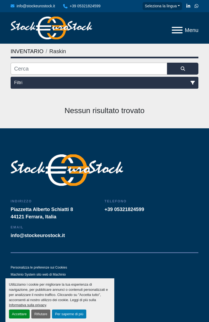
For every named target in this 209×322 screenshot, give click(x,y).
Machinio (59, 274)
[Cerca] (89, 69)
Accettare (19, 314)
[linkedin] (188, 6)
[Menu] (177, 30)
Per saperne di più (69, 314)
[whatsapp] (196, 6)
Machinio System (23, 274)
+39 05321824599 (85, 6)
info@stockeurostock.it (36, 6)
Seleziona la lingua (161, 6)
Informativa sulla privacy (27, 305)
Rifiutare (40, 314)
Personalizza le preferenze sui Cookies (39, 267)
